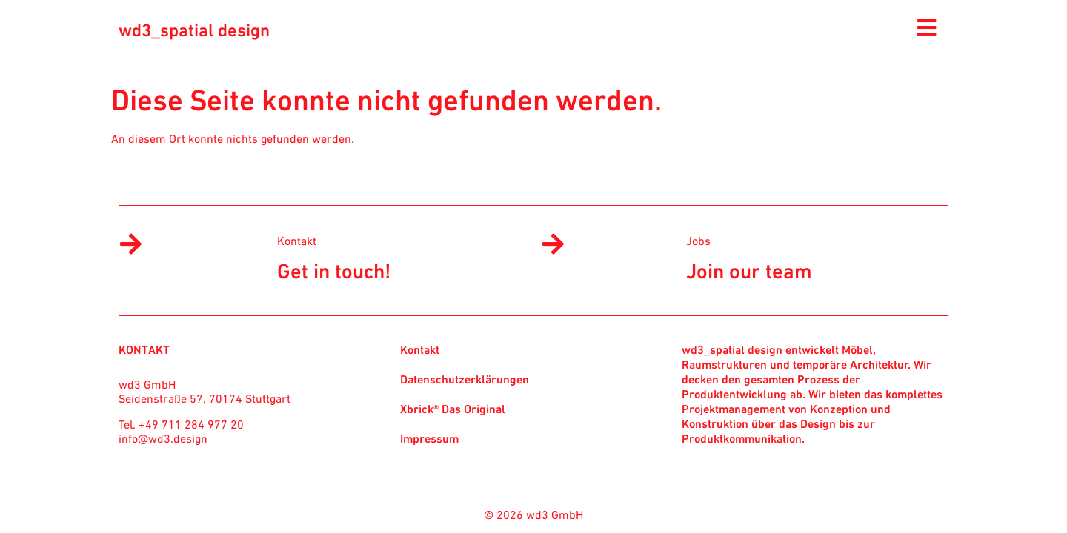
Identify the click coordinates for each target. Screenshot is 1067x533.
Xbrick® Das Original (452, 408)
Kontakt (296, 240)
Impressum (429, 438)
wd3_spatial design (194, 30)
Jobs (698, 240)
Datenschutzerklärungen (464, 379)
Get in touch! (334, 270)
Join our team (749, 270)
